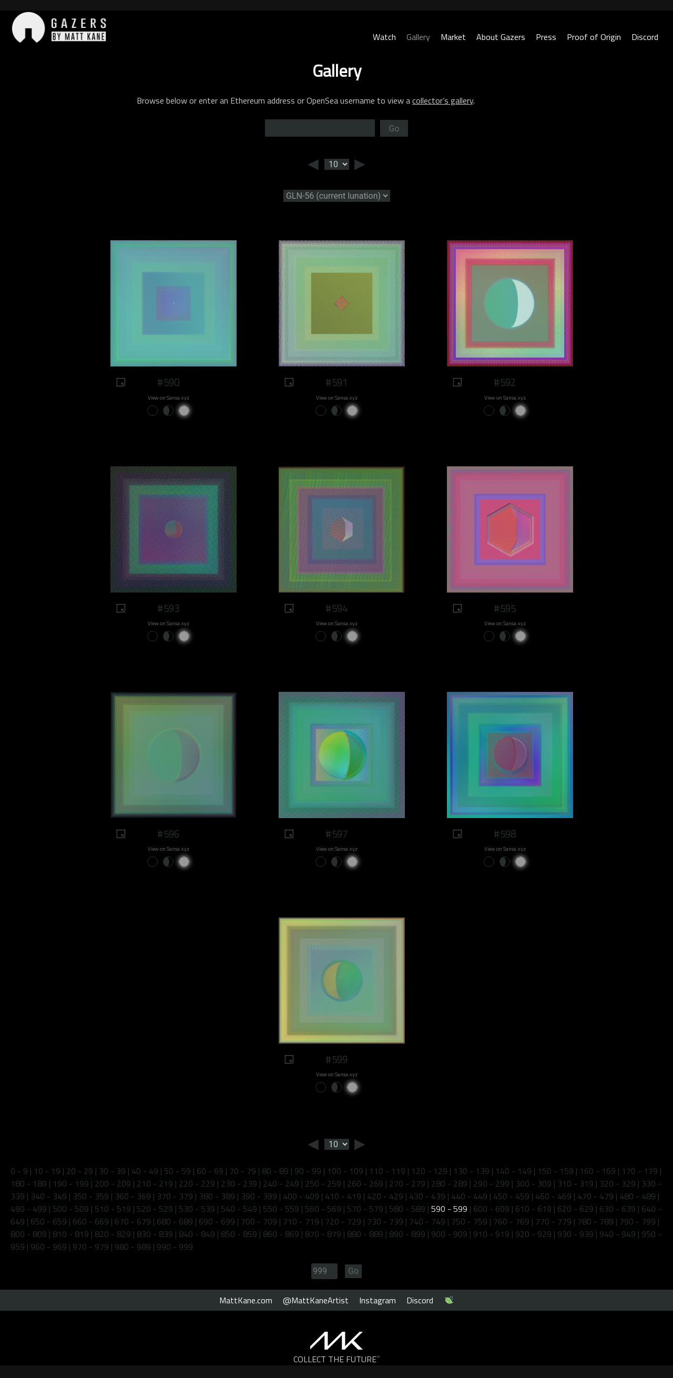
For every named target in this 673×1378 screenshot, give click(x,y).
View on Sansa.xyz (168, 398)
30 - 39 (112, 1171)
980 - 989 (133, 1246)
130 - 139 (471, 1171)
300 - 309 (533, 1183)
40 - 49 (144, 1171)
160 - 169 (597, 1171)
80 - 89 (275, 1171)
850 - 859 (239, 1234)
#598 (505, 833)
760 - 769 (511, 1221)
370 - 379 (175, 1196)
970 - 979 (91, 1246)
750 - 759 (469, 1221)
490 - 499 (29, 1208)
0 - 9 (19, 1171)
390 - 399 (259, 1196)
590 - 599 (449, 1208)
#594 (336, 608)
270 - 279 (407, 1183)
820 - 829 (113, 1234)
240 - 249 (281, 1183)
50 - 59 (177, 1171)
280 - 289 (449, 1183)
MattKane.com (245, 1300)
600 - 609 (491, 1208)
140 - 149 (513, 1171)
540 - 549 (239, 1208)
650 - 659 (48, 1221)
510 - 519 (113, 1208)
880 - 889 (365, 1234)
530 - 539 (197, 1208)
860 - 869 (281, 1234)
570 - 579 (365, 1208)
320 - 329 (617, 1183)
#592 (505, 382)
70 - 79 (242, 1171)
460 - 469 (553, 1196)
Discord (644, 36)
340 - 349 (48, 1196)
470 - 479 (595, 1196)
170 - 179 (639, 1171)
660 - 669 (91, 1221)
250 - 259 (323, 1183)
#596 (168, 833)
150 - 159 (555, 1171)
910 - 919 (491, 1234)
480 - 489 (637, 1196)
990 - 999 (175, 1246)
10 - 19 (47, 1171)
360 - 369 (133, 1196)
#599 (336, 1059)
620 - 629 (575, 1208)
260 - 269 (365, 1183)
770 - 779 (553, 1221)
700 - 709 (259, 1221)
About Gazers (500, 36)
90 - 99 (307, 1171)
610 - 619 (533, 1208)
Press (546, 36)
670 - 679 (133, 1221)
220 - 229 (197, 1183)
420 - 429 (385, 1196)
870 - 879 (323, 1234)
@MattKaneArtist (316, 1300)
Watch (384, 36)
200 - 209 (113, 1183)
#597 (336, 833)
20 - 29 (79, 1171)
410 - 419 (343, 1196)
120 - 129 (429, 1171)
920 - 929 (533, 1234)
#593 (168, 608)
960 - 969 (48, 1246)
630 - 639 (617, 1208)
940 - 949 (617, 1234)
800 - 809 (29, 1234)
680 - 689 (175, 1221)
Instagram (377, 1300)
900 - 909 (449, 1234)
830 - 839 (155, 1234)
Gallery (418, 36)
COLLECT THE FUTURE (336, 1359)
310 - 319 (575, 1183)
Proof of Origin (594, 36)
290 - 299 (491, 1183)
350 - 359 (91, 1196)
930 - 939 (575, 1234)
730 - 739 (385, 1221)
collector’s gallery (442, 100)
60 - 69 (210, 1171)
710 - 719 (301, 1221)
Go (394, 129)
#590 (168, 382)
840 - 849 (197, 1234)
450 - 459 (511, 1196)
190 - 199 (71, 1183)
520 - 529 (155, 1208)
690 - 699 (217, 1221)
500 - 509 (71, 1208)
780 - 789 (595, 1221)
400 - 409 (301, 1196)
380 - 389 (217, 1196)
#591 (336, 382)
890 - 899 (407, 1234)
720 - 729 (343, 1221)
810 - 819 (71, 1234)
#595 (505, 608)
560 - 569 (323, 1208)
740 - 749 (427, 1221)
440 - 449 (469, 1196)
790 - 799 (637, 1221)
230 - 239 (239, 1183)
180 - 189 (29, 1183)
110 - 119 (387, 1171)
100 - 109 (345, 1171)
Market (453, 36)
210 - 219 (155, 1183)
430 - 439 (427, 1196)
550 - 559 (281, 1208)
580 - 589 (407, 1208)
